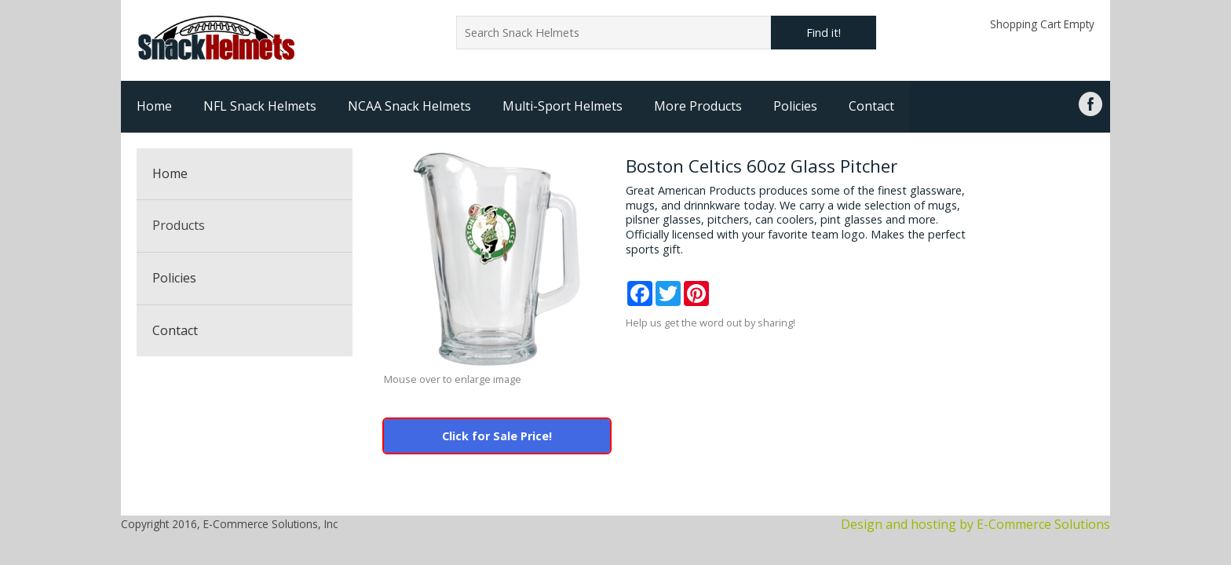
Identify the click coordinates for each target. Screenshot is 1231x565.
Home (154, 106)
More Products (698, 106)
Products (178, 225)
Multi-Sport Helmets (562, 106)
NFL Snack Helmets (259, 106)
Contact (871, 106)
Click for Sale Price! (497, 435)
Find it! (823, 32)
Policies (795, 106)
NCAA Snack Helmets (409, 106)
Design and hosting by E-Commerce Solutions (975, 524)
